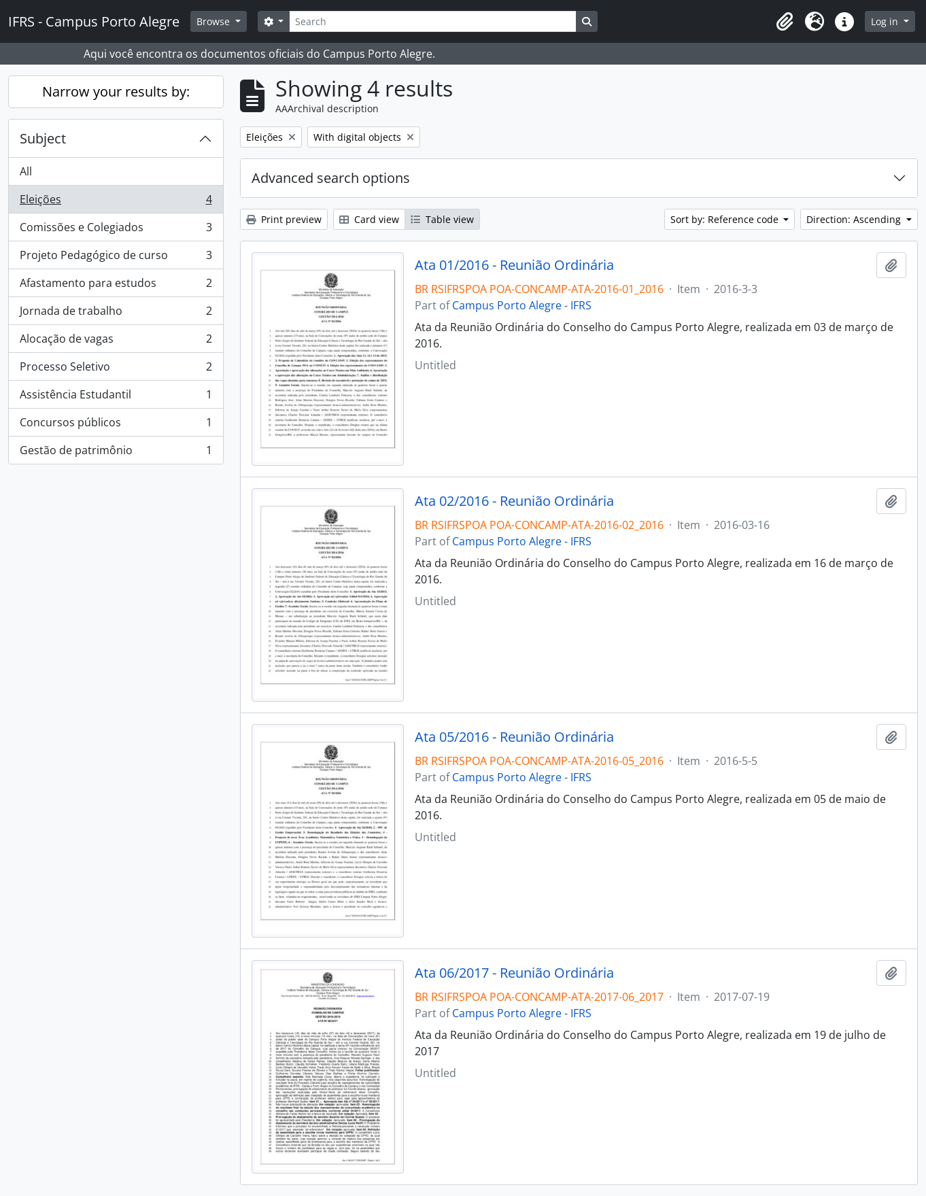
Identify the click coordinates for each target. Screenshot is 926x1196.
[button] (785, 22)
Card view (369, 219)
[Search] (432, 21)
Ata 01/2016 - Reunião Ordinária (514, 265)
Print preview (284, 219)
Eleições (115, 202)
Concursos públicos (115, 425)
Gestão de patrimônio (115, 453)
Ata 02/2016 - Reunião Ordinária (514, 501)
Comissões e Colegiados (115, 230)
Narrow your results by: (116, 91)
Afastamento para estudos (115, 286)
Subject (43, 138)
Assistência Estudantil (115, 397)
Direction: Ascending (855, 219)
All (26, 171)
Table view (442, 219)
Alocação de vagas (115, 341)
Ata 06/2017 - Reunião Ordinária (514, 973)
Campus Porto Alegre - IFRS (521, 305)
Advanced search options (331, 178)
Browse (214, 21)
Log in (886, 21)
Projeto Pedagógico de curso (115, 258)
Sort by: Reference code (725, 219)
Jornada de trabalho (115, 314)
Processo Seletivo (115, 369)
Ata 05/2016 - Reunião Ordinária (514, 737)
